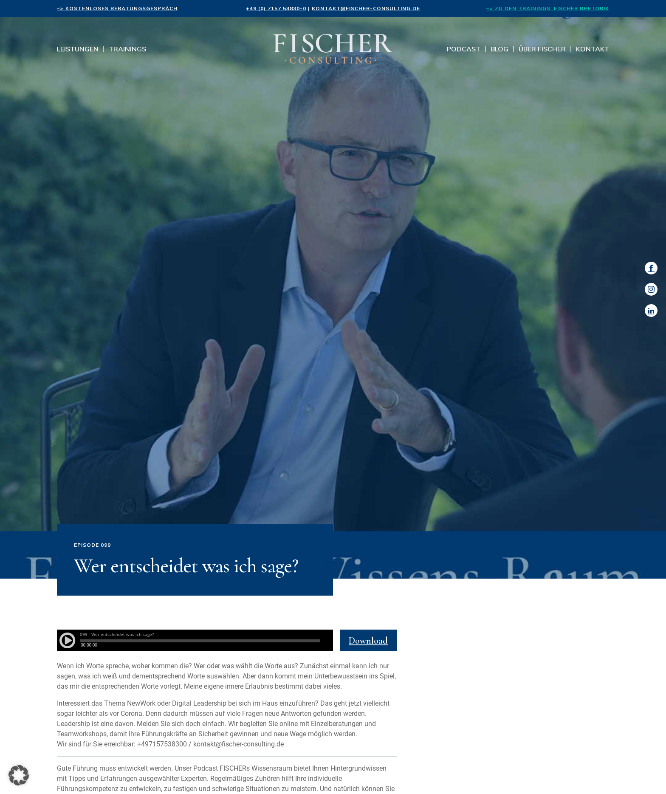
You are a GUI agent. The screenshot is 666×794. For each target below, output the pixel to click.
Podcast (463, 49)
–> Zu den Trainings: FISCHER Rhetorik (547, 8)
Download (368, 640)
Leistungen (78, 49)
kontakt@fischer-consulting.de (366, 8)
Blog (499, 49)
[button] (18, 775)
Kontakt (592, 49)
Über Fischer (542, 49)
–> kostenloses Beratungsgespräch (117, 8)
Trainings (127, 49)
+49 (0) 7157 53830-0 (276, 8)
